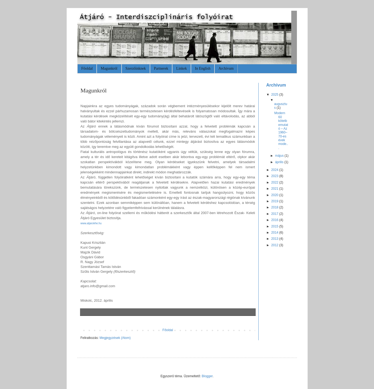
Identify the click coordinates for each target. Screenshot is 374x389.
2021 (275, 188)
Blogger (207, 376)
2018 (275, 207)
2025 (275, 94)
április (279, 162)
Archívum (226, 68)
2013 (275, 239)
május (279, 156)
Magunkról (109, 68)
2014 (275, 232)
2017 (275, 214)
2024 (275, 170)
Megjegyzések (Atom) (115, 338)
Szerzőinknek (136, 68)
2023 (275, 176)
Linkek (181, 68)
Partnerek (161, 68)
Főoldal (87, 68)
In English (202, 68)
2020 (275, 195)
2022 (275, 182)
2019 (275, 201)
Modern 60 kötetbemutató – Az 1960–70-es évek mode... (281, 130)
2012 (275, 245)
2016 (275, 220)
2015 (275, 226)
